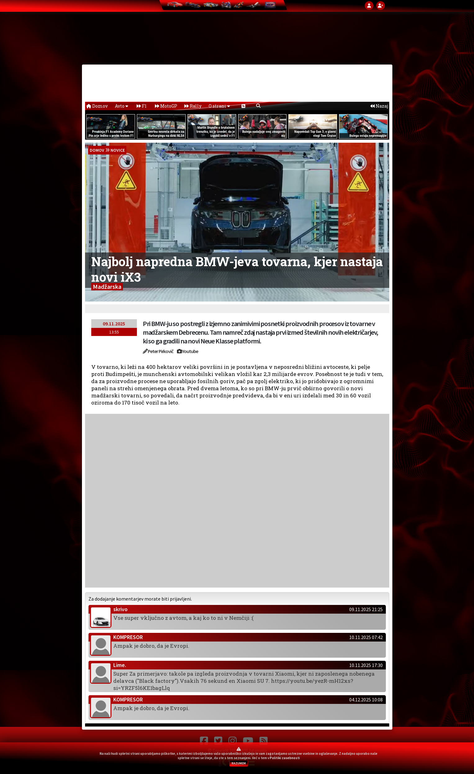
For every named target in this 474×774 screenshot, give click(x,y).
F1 (142, 106)
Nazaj (379, 106)
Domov (97, 106)
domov (97, 150)
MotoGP (166, 106)
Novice (118, 150)
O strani (219, 106)
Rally (192, 106)
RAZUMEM (239, 763)
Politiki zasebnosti (285, 758)
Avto (121, 106)
